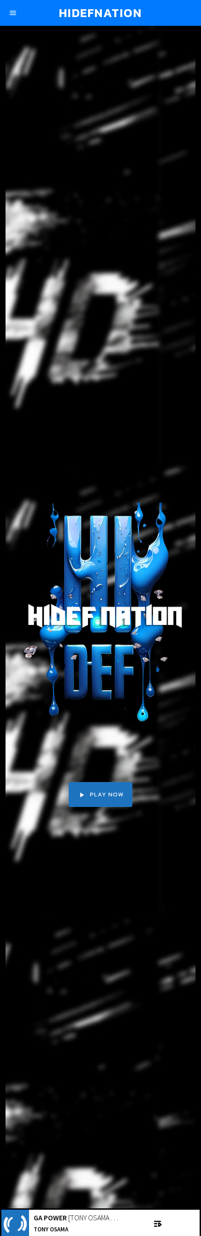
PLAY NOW (100, 794)
